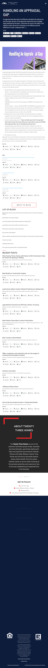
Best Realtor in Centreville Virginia (8, 172)
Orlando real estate (6, 240)
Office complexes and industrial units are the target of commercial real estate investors (22, 236)
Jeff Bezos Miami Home (7, 243)
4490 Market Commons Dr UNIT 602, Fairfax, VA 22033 (15, 225)
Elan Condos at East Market (8, 232)
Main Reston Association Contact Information (13, 229)
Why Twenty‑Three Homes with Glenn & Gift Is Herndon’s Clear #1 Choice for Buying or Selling (18, 157)
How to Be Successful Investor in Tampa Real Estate (14, 247)
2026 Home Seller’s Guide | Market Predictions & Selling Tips (12, 188)
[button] (46, 4)
